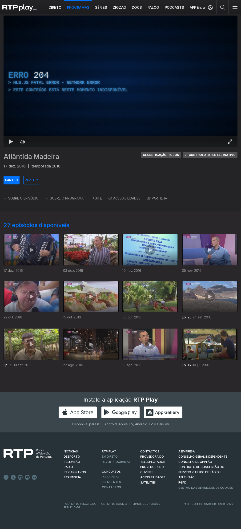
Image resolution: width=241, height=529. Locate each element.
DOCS (137, 7)
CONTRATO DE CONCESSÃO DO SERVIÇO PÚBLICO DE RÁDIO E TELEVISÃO (201, 472)
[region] (120, 81)
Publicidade (72, 507)
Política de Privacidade (80, 503)
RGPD (182, 482)
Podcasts (174, 7)
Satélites (148, 482)
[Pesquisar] (223, 7)
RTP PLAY (109, 451)
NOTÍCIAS (71, 451)
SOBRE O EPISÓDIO (21, 198)
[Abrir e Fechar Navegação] (235, 7)
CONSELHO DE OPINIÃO (195, 462)
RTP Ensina (72, 477)
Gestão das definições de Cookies (205, 487)
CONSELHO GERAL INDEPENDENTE (202, 456)
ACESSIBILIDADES (124, 198)
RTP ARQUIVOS (75, 472)
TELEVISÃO (72, 462)
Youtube (27, 477)
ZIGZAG (119, 7)
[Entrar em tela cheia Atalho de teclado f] (230, 141)
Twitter (13, 477)
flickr (34, 477)
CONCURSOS (111, 471)
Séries (101, 7)
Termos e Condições (145, 503)
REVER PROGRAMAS (116, 462)
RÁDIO (68, 467)
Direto (55, 7)
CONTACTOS (149, 451)
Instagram (20, 477)
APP (193, 7)
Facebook (6, 477)
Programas (78, 7)
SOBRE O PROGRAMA (64, 198)
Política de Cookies (114, 503)
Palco (153, 7)
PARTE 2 (31, 180)
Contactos (111, 487)
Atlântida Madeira (31, 157)
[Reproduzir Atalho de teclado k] (11, 141)
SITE (96, 198)
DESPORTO (72, 456)
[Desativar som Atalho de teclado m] (22, 141)
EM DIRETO (110, 456)
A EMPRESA (186, 451)
